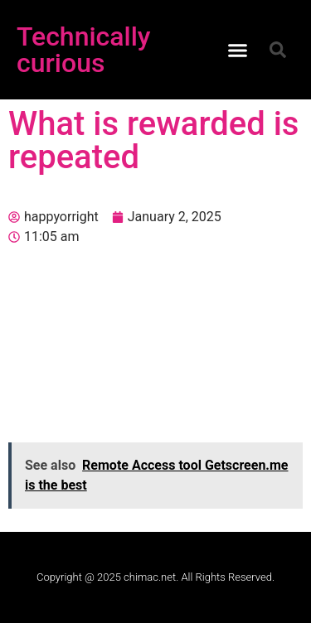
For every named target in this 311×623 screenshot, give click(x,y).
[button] (237, 49)
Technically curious (84, 50)
